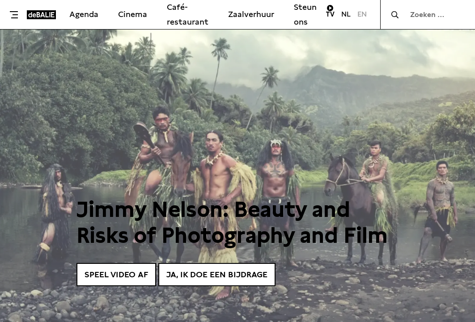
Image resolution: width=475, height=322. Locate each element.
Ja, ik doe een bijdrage (216, 274)
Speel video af (116, 274)
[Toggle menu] (15, 14)
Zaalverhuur (251, 14)
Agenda (83, 14)
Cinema (132, 14)
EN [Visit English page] (362, 14)
